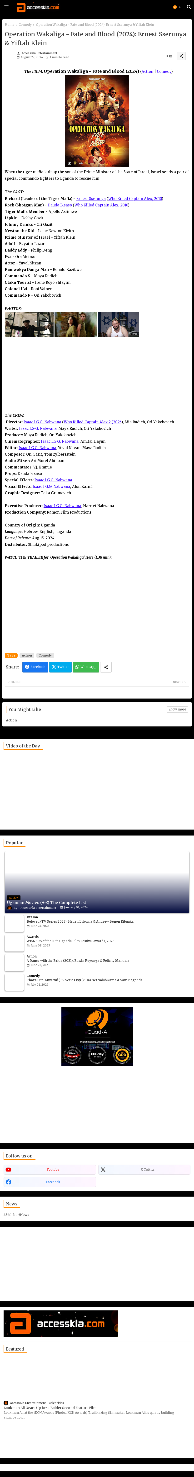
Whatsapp (88, 667)
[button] (177, 7)
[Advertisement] (97, 378)
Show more (177, 709)
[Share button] (106, 667)
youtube (53, 1169)
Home (10, 25)
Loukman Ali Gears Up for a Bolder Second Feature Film (50, 1408)
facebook (53, 1182)
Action (27, 655)
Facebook (37, 667)
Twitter (63, 667)
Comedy (25, 25)
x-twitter (148, 1169)
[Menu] (6, 7)
